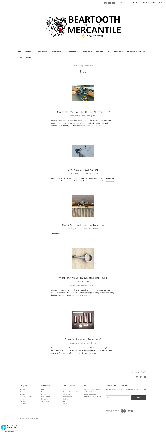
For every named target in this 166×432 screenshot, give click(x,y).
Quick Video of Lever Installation (83, 225)
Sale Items (87, 52)
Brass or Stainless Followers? (83, 339)
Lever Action (57, 52)
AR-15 (19, 52)
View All (65, 404)
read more (96, 126)
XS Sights (66, 394)
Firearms (29, 52)
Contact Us (119, 52)
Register (153, 3)
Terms (19, 57)
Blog (108, 52)
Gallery (99, 52)
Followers (42, 52)
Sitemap (23, 404)
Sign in (144, 3)
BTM (64, 389)
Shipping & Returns (136, 52)
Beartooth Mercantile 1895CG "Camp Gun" (83, 112)
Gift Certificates (132, 3)
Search (120, 3)
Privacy (29, 57)
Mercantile (73, 52)
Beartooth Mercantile (71, 392)
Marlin (65, 401)
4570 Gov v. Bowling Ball (83, 169)
